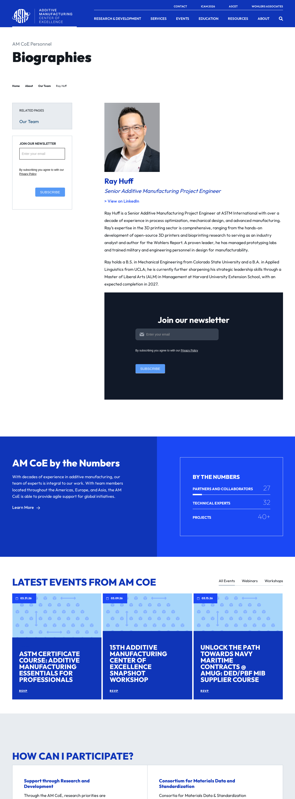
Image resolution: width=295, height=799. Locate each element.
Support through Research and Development (57, 783)
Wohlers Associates (267, 6)
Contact (180, 6)
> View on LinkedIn (121, 201)
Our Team (44, 86)
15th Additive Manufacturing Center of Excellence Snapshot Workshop (138, 663)
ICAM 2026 (208, 6)
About (263, 19)
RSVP (23, 691)
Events (182, 19)
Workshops (274, 581)
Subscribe (50, 192)
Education (208, 19)
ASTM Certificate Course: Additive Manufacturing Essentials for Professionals (49, 667)
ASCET (233, 6)
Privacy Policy (28, 174)
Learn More (23, 507)
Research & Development (117, 19)
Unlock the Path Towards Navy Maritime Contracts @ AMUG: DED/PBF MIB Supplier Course (233, 663)
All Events (227, 581)
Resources (238, 19)
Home (16, 86)
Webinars (250, 581)
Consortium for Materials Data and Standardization (197, 783)
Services (158, 19)
